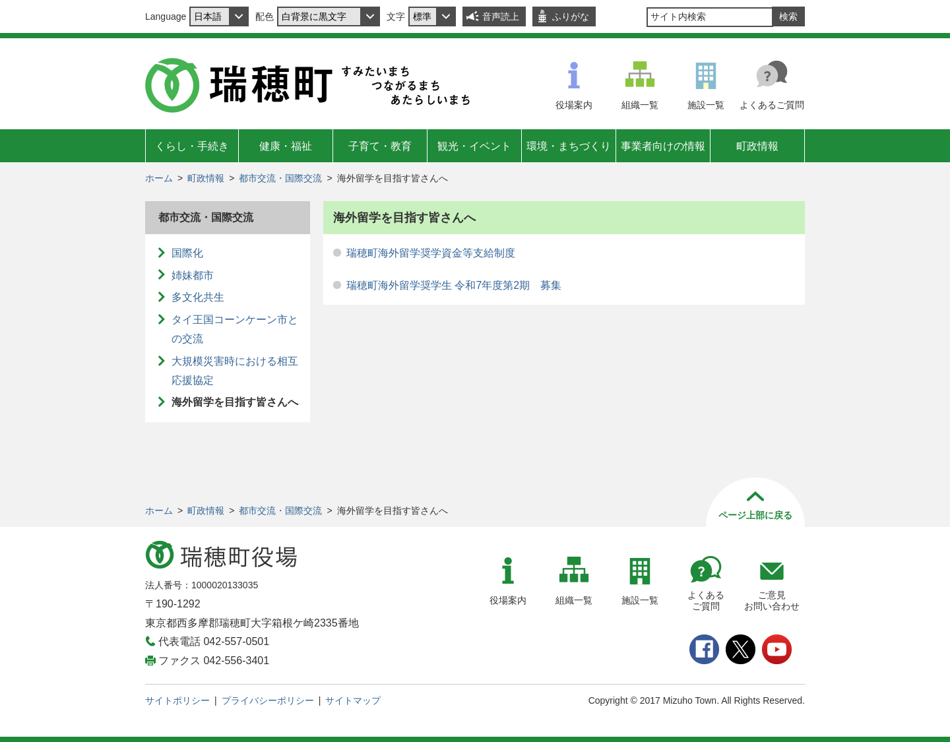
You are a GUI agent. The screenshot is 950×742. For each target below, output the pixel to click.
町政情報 (757, 146)
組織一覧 (639, 105)
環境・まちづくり (568, 146)
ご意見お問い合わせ (772, 600)
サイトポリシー (177, 700)
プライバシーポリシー (268, 700)
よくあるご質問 (772, 105)
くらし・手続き (192, 146)
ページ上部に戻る (755, 515)
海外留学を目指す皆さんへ (235, 402)
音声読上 (500, 16)
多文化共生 (198, 297)
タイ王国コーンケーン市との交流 (235, 329)
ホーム (159, 178)
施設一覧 (705, 105)
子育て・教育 (380, 146)
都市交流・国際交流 (280, 178)
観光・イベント (474, 146)
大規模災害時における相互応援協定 (235, 371)
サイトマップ (353, 700)
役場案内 (573, 105)
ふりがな (570, 16)
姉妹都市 (193, 275)
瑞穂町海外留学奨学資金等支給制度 (430, 253)
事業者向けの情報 (663, 146)
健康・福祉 (285, 146)
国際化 (187, 253)
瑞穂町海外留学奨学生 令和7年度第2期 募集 (453, 285)
